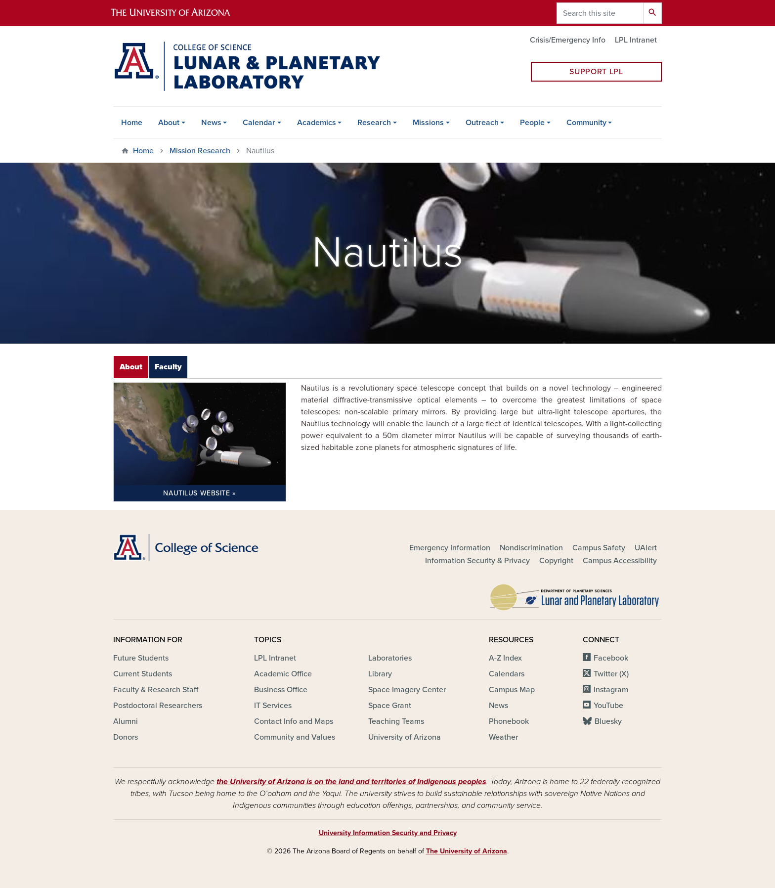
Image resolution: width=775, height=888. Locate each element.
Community (586, 123)
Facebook (611, 658)
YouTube (608, 705)
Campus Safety (598, 548)
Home (131, 123)
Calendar (259, 123)
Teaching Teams (396, 721)
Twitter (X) (611, 674)
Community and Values (294, 737)
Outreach (482, 123)
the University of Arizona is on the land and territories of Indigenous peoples (351, 782)
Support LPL (596, 72)
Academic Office (283, 674)
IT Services (273, 705)
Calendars (506, 674)
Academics (316, 123)
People (532, 123)
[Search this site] (600, 13)
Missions (428, 123)
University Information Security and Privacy (388, 833)
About (168, 123)
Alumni (125, 721)
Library (380, 674)
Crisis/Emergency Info (567, 40)
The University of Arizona (466, 851)
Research (374, 123)
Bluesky (608, 721)
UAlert (646, 548)
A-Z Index (505, 658)
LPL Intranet (636, 40)
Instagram (611, 690)
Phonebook (509, 721)
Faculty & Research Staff (155, 690)
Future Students (141, 658)
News (211, 123)
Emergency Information (449, 548)
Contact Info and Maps (293, 721)
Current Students (142, 674)
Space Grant (389, 705)
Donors (125, 737)
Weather (503, 737)
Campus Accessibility (620, 561)
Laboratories (390, 658)
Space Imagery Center (407, 690)
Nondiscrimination (531, 548)
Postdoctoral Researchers (157, 705)
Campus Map (512, 690)
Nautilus (196, 493)
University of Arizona (404, 737)
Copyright (556, 561)
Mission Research (200, 151)
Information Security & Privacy (477, 561)
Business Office (280, 690)
